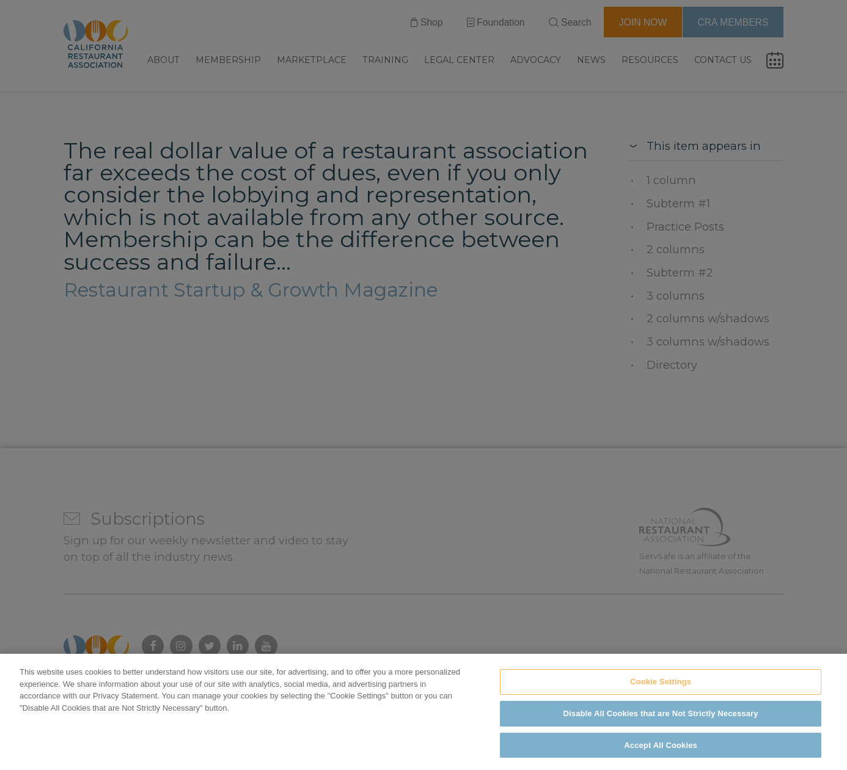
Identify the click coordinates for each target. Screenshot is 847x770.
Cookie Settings (660, 690)
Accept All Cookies (660, 753)
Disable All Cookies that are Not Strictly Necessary (660, 722)
